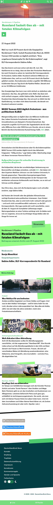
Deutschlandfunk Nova (13, 448)
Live (13, 502)
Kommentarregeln (11, 471)
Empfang (7, 455)
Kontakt (7, 451)
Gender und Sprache (12, 475)
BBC (42, 130)
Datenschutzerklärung (12, 461)
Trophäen (7, 458)
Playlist (40, 502)
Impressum (8, 465)
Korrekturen (8, 468)
